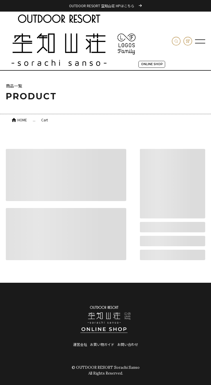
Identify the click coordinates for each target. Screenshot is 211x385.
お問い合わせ (127, 344)
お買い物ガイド (102, 344)
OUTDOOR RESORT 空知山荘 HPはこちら (105, 5)
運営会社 (80, 344)
